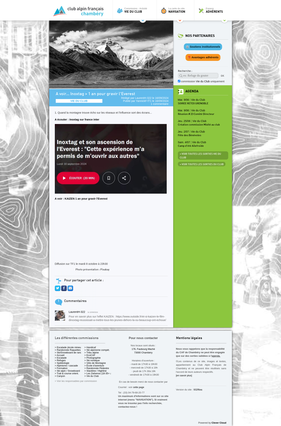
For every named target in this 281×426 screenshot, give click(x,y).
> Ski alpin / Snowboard (67, 370)
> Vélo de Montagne (95, 363)
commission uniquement (203, 81)
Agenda (191, 91)
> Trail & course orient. (67, 373)
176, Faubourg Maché (143, 349)
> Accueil (60, 355)
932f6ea (198, 389)
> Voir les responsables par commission (76, 381)
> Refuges (60, 360)
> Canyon (60, 376)
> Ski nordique (92, 360)
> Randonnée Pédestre (96, 368)
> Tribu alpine (91, 352)
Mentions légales (189, 338)
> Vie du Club (91, 376)
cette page (138, 387)
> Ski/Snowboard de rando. (69, 352)
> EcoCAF (89, 355)
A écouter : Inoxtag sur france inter (77, 119)
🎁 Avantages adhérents (203, 57)
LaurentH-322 (143, 97)
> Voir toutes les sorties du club (202, 164)
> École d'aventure (94, 365)
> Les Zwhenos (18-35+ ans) (99, 373)
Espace (214, 10)
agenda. (216, 356)
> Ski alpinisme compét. (97, 350)
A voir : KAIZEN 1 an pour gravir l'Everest (81, 198)
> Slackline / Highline (95, 370)
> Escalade (61, 357)
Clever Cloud (219, 422)
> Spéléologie (62, 363)
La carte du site (176, 10)
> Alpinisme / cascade (66, 365)
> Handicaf (90, 347)
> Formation (61, 368)
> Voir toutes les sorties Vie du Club (200, 156)
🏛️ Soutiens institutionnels (203, 46)
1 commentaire (159, 103)
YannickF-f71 (144, 100)
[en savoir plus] (184, 375)
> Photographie (92, 357)
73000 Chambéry (143, 352)
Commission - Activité (136, 10)
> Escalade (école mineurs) (69, 347)
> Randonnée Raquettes (68, 350)
